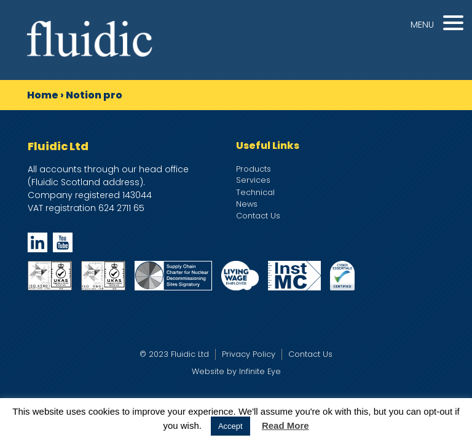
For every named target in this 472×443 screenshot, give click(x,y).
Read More (285, 425)
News (247, 204)
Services (253, 180)
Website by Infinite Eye (236, 371)
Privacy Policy (248, 354)
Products (253, 169)
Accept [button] (230, 426)
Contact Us (258, 215)
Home (42, 95)
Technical (255, 192)
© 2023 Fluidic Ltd (174, 354)
